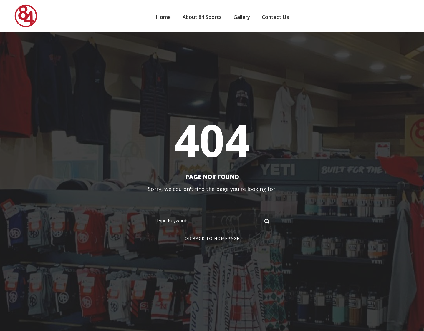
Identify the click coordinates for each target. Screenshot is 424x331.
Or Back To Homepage (212, 238)
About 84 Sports (202, 17)
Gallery (241, 17)
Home (163, 17)
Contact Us (275, 17)
